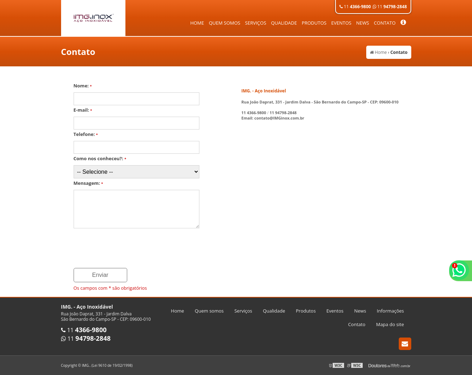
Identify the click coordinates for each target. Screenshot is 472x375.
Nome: (83, 85)
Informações (390, 311)
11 (355, 7)
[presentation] (128, 249)
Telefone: (86, 134)
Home (197, 23)
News (362, 23)
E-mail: (83, 110)
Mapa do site (390, 324)
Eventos (341, 23)
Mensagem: (88, 183)
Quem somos (224, 23)
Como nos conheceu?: (100, 158)
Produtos (314, 23)
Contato (385, 23)
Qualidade (284, 23)
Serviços (255, 23)
